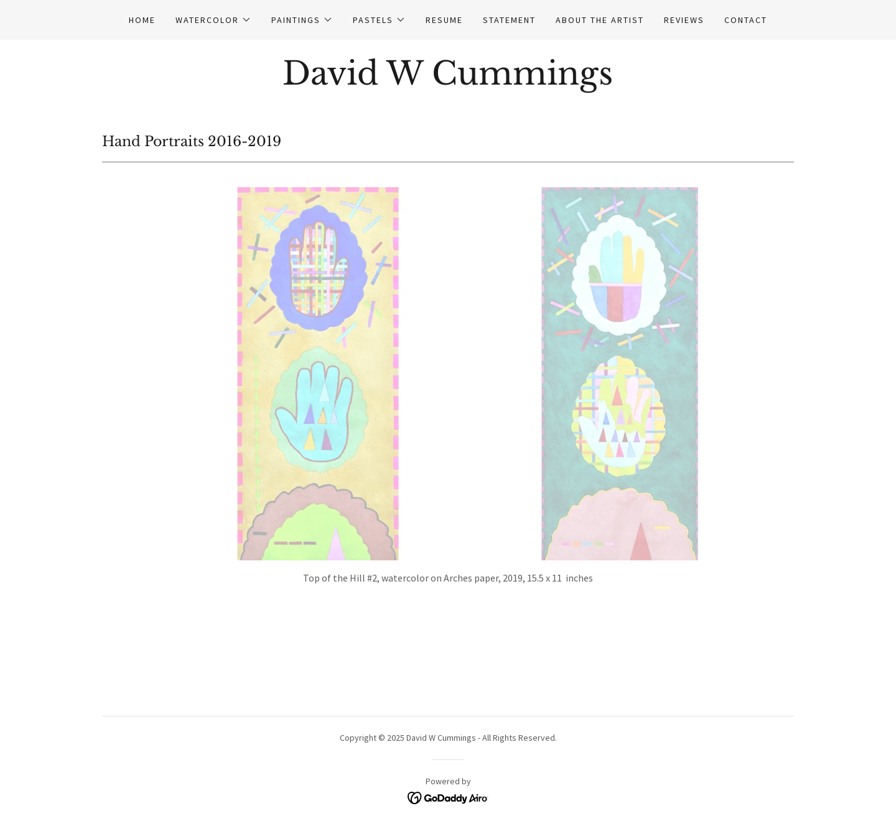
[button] (213, 19)
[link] (447, 81)
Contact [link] (745, 19)
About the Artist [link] (600, 19)
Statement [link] (509, 19)
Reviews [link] (684, 19)
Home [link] (142, 19)
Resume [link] (444, 19)
